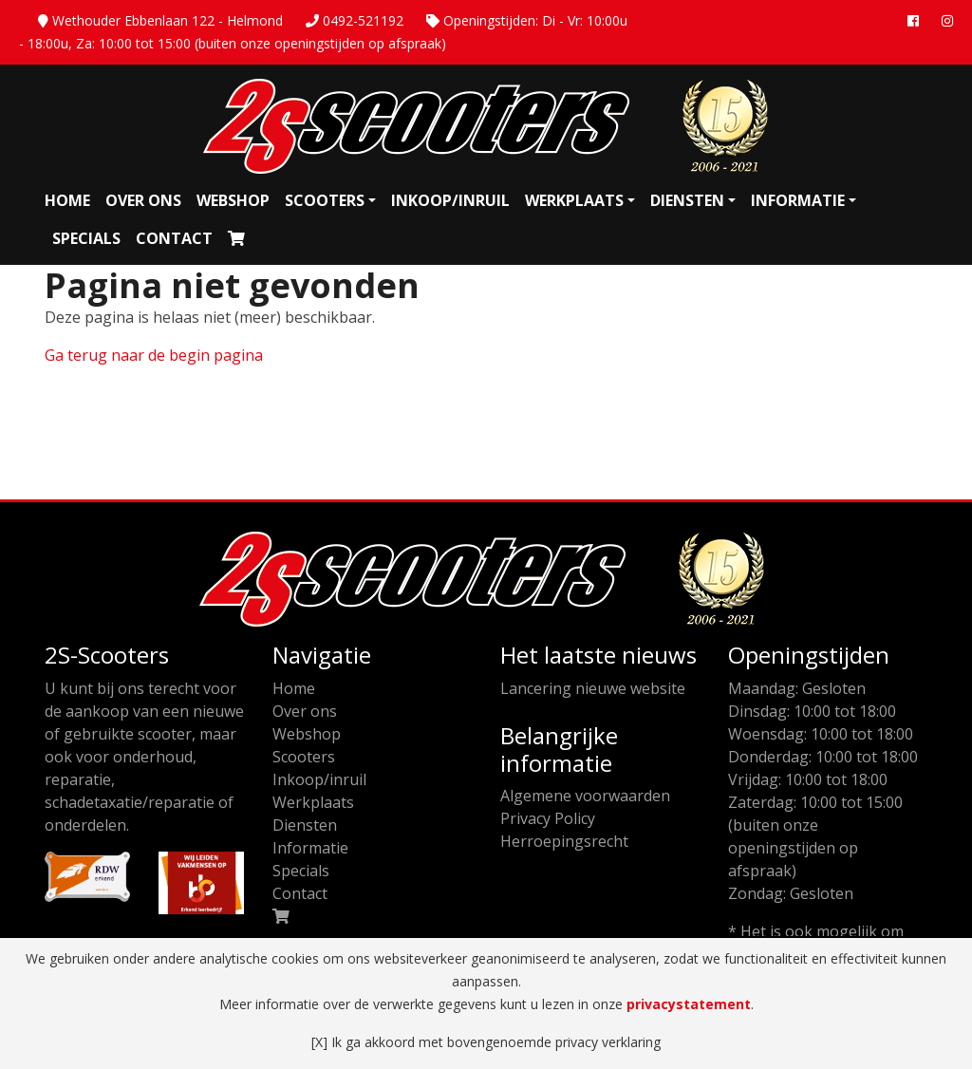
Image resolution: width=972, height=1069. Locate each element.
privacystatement (688, 1004)
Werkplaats (574, 200)
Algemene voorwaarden (585, 795)
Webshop (233, 200)
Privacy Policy (547, 818)
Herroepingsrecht (564, 841)
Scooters (324, 200)
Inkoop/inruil (450, 200)
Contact (174, 238)
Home (67, 200)
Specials (86, 238)
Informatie (798, 200)
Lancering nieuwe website (592, 688)
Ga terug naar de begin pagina (154, 355)
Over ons (143, 200)
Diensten (687, 200)
